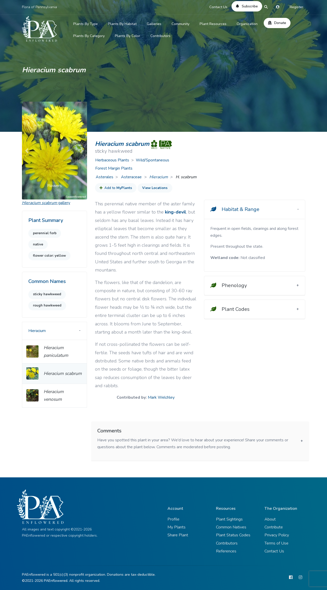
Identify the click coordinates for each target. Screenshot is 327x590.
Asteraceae (132, 177)
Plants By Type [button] (85, 23)
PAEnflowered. (56, 580)
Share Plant (177, 535)
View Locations (154, 188)
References (226, 551)
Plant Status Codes (233, 535)
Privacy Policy (276, 535)
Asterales (104, 177)
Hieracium (158, 177)
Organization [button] (247, 23)
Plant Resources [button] (213, 23)
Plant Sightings (229, 519)
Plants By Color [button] (127, 35)
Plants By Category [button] (89, 35)
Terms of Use (276, 543)
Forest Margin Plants (113, 168)
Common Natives (231, 527)
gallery (46, 203)
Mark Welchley (161, 397)
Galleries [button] (154, 23)
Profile (173, 519)
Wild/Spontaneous (152, 160)
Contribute (273, 527)
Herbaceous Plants (112, 160)
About (270, 519)
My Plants (176, 527)
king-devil (175, 212)
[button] (27, 150)
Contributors (160, 35)
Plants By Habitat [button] (122, 23)
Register (296, 7)
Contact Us (218, 7)
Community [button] (180, 23)
